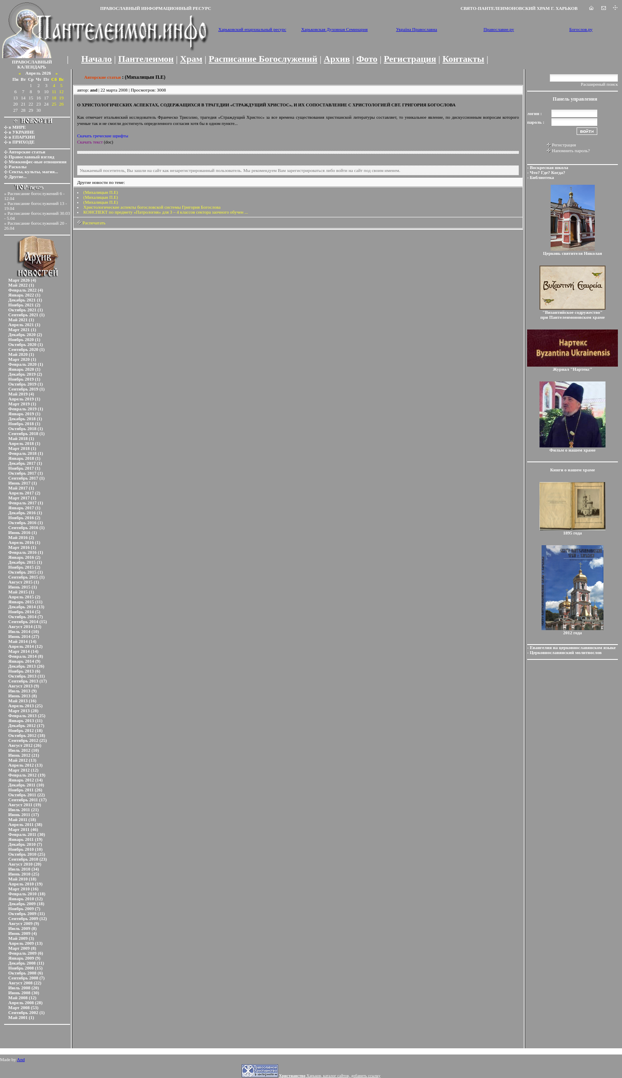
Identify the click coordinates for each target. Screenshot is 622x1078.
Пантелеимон (146, 59)
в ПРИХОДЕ (22, 141)
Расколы (17, 166)
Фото (366, 59)
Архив (337, 59)
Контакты (463, 59)
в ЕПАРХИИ (22, 136)
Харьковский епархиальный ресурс (252, 29)
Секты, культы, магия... (33, 171)
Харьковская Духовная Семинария (334, 29)
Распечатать (91, 222)
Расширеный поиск (599, 84)
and (93, 89)
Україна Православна (416, 29)
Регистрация (410, 59)
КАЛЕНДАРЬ (31, 66)
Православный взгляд (31, 156)
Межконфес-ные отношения (37, 161)
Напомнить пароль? (571, 150)
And (21, 1059)
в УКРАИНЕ (21, 131)
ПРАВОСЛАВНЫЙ (32, 61)
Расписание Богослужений (263, 59)
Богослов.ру (581, 29)
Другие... (18, 176)
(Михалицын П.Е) (100, 192)
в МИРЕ (17, 127)
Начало (96, 59)
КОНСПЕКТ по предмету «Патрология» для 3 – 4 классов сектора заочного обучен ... (165, 211)
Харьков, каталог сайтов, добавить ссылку (329, 1075)
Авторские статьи (27, 151)
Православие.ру (498, 29)
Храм (191, 59)
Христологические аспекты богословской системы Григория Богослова (152, 207)
